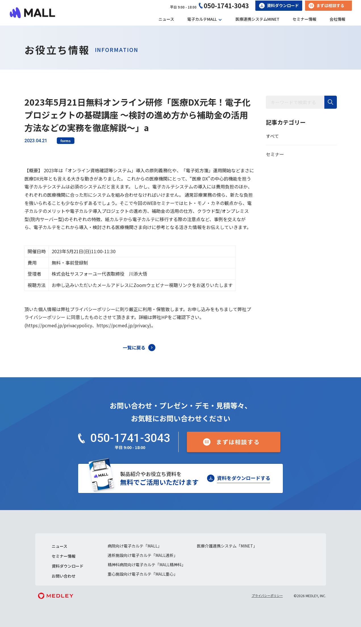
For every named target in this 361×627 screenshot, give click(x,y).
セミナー (275, 154)
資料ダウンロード (283, 5)
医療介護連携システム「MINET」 (227, 546)
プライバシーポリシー (267, 595)
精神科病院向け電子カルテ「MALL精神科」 (146, 564)
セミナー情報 (304, 19)
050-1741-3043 (226, 5)
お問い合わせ (64, 576)
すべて (272, 136)
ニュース (166, 19)
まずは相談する (330, 5)
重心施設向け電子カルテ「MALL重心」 (143, 574)
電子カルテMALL (202, 19)
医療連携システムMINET (257, 19)
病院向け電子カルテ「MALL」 (135, 546)
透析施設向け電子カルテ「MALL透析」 (143, 555)
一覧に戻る (134, 347)
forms (65, 140)
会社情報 (337, 19)
